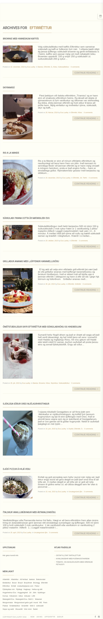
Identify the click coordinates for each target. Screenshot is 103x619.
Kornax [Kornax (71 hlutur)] (5, 596)
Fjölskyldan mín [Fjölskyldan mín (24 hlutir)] (9, 589)
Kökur (55, 67)
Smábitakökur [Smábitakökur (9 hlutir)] (14, 606)
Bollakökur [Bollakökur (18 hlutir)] (7, 583)
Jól (81, 178)
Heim (32, 617)
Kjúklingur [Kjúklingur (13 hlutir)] (41, 593)
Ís (51, 67)
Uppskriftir (49, 617)
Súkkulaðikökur (63, 67)
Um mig (39, 617)
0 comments (75, 67)
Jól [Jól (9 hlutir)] (30, 593)
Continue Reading (86, 73)
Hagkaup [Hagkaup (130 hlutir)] (27, 589)
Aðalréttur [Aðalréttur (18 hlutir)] (14, 579)
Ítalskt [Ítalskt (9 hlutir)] (35, 609)
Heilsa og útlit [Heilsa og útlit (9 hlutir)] (37, 589)
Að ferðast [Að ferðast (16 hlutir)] (24, 579)
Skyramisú (9, 87)
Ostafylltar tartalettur (68, 555)
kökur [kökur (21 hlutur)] (21, 596)
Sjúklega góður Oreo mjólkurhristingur (26, 404)
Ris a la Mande (11, 153)
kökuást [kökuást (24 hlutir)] (27, 596)
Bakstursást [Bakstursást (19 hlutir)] (40, 579)
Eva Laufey (31, 67)
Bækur (60, 617)
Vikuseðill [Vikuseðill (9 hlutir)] (19, 609)
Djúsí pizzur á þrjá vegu (16, 469)
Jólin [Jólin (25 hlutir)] (34, 593)
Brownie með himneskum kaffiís (21, 38)
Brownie (42, 383)
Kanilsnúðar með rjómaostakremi (72, 559)
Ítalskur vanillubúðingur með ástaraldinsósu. (29, 512)
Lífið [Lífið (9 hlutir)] (33, 596)
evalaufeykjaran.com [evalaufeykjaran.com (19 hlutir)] (25, 586)
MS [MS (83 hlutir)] (40, 602)
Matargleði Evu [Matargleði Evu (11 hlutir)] (8, 599)
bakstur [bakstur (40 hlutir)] (32, 579)
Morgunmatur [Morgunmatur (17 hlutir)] (8, 602)
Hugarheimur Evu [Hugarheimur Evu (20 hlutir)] (9, 593)
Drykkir (71, 429)
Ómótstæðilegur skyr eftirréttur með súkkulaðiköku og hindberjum (42, 327)
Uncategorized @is (75, 492)
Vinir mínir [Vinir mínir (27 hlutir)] (28, 609)
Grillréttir (78, 284)
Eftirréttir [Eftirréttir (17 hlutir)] (44, 583)
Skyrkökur (54, 383)
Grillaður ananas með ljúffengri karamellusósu (31, 261)
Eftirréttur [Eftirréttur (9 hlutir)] (6, 586)
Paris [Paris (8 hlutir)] (45, 602)
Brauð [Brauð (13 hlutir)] (20, 583)
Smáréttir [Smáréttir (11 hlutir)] (25, 606)
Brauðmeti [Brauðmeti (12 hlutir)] (28, 583)
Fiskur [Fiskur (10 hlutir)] (37, 586)
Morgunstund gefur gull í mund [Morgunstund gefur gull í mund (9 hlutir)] (26, 602)
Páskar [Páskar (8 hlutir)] (5, 606)
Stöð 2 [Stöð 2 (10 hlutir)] (32, 606)
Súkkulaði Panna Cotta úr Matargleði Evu (26, 218)
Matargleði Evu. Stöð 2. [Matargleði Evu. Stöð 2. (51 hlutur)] (25, 599)
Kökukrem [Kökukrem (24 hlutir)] (13, 596)
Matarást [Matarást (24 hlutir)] (38, 599)
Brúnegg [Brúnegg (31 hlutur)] (36, 583)
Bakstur (40, 67)
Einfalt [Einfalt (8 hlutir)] (13, 586)
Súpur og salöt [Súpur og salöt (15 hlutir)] (8, 609)
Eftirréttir (47, 67)
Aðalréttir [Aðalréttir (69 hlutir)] (6, 579)
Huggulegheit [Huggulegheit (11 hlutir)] (23, 593)
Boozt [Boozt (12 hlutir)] (14, 583)
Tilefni (85, 178)
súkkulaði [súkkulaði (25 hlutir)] (39, 606)
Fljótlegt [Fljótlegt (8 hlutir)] (19, 589)
